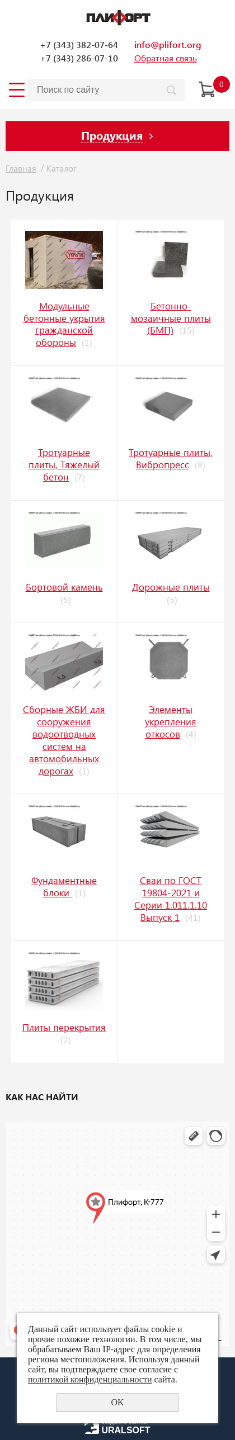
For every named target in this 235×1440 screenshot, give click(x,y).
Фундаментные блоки (64, 886)
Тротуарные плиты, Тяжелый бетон (64, 464)
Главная (21, 168)
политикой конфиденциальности (90, 1379)
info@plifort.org (167, 44)
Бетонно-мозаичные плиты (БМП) (171, 318)
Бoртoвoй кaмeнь (64, 587)
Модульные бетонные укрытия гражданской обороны (64, 324)
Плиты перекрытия (64, 1027)
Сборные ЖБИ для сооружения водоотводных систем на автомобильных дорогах (64, 740)
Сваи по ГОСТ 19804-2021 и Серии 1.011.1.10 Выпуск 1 (170, 898)
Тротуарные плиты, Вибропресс (171, 458)
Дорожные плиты (171, 587)
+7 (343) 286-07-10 (79, 58)
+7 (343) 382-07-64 (79, 44)
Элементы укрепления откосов (170, 721)
